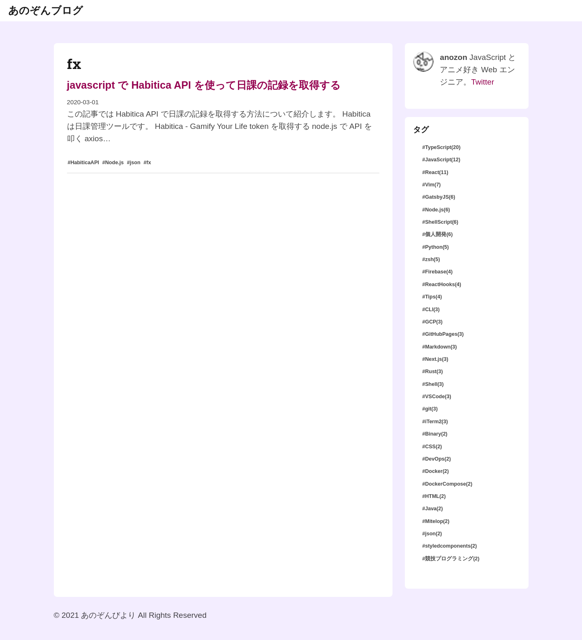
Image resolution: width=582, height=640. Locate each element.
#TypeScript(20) (441, 147)
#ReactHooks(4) (441, 284)
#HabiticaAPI (83, 162)
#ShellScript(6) (440, 222)
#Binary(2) (434, 434)
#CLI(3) (431, 309)
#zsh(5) (431, 259)
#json (134, 162)
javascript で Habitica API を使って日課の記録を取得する (204, 85)
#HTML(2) (434, 496)
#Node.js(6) (436, 210)
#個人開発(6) (437, 234)
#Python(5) (435, 247)
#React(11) (435, 172)
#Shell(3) (432, 384)
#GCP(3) (432, 322)
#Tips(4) (432, 297)
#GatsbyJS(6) (438, 197)
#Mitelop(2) (435, 521)
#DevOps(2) (436, 459)
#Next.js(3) (435, 359)
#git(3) (430, 409)
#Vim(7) (431, 185)
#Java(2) (432, 509)
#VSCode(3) (436, 396)
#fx (147, 162)
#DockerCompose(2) (447, 484)
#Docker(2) (435, 471)
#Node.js (113, 162)
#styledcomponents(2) (449, 546)
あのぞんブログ (45, 10)
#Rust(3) (432, 371)
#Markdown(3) (439, 347)
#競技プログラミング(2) (450, 559)
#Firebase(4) (437, 272)
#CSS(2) (432, 447)
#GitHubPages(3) (443, 334)
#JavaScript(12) (441, 160)
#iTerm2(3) (435, 421)
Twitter (482, 82)
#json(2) (432, 534)
